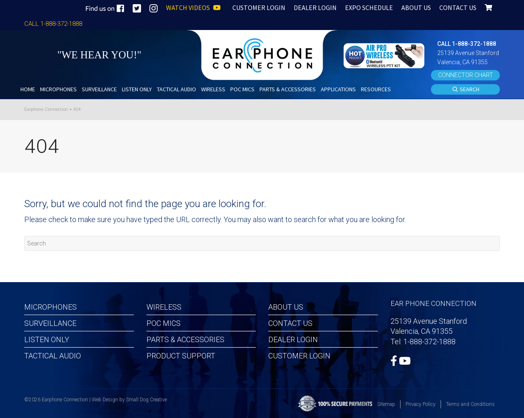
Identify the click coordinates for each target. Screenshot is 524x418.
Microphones (50, 307)
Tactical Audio (52, 355)
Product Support (180, 355)
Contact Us (290, 323)
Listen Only (46, 339)
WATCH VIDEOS (193, 7)
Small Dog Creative (146, 400)
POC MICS (163, 323)
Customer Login (299, 355)
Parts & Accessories (185, 339)
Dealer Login (293, 339)
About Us (285, 307)
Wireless (163, 307)
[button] (385, 54)
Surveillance (50, 323)
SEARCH (465, 89)
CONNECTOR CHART (465, 75)
